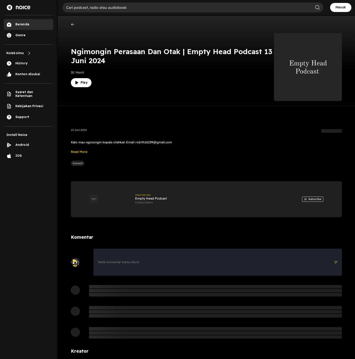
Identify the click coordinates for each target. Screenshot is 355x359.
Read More (79, 152)
